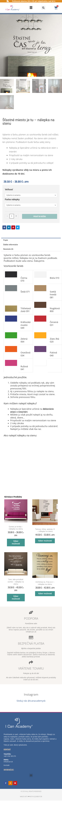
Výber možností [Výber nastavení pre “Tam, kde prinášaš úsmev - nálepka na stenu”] (16, 597)
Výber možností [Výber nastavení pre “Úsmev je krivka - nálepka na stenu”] (16, 542)
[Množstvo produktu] (12, 216)
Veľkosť (9, 189)
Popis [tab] (5, 240)
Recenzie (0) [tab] (8, 249)
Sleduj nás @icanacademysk (31, 700)
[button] (31, 8)
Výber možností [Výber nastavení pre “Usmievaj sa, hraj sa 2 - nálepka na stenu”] (45, 593)
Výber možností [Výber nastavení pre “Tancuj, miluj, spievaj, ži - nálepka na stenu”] (45, 541)
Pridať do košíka (39, 216)
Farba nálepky (12, 199)
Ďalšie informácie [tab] (10, 244)
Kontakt (7, 765)
